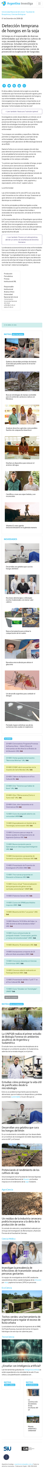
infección (37, 1280)
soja (26, 1182)
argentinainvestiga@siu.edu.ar (23, 1464)
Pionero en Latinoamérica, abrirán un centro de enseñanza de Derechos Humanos (22, 239)
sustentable (15, 1097)
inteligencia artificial (31, 1370)
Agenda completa (11, 997)
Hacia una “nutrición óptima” (27, 111)
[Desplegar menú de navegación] (39, 4)
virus (6, 1282)
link (21, 751)
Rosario (26, 1179)
